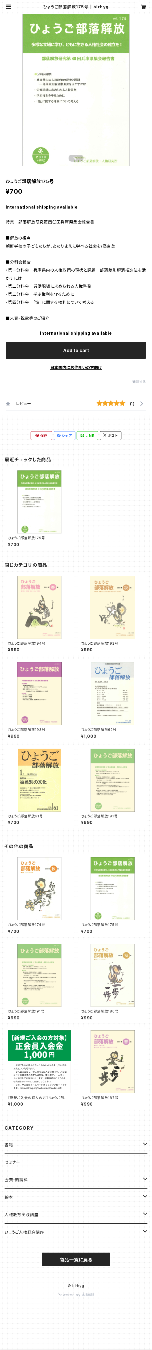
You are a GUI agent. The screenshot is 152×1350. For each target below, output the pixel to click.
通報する (139, 382)
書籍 (9, 1144)
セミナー (12, 1162)
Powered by (76, 1295)
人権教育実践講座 (21, 1214)
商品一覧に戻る (76, 1260)
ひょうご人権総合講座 (24, 1232)
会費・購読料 (16, 1179)
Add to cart (76, 350)
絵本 (9, 1197)
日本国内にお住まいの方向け (76, 367)
